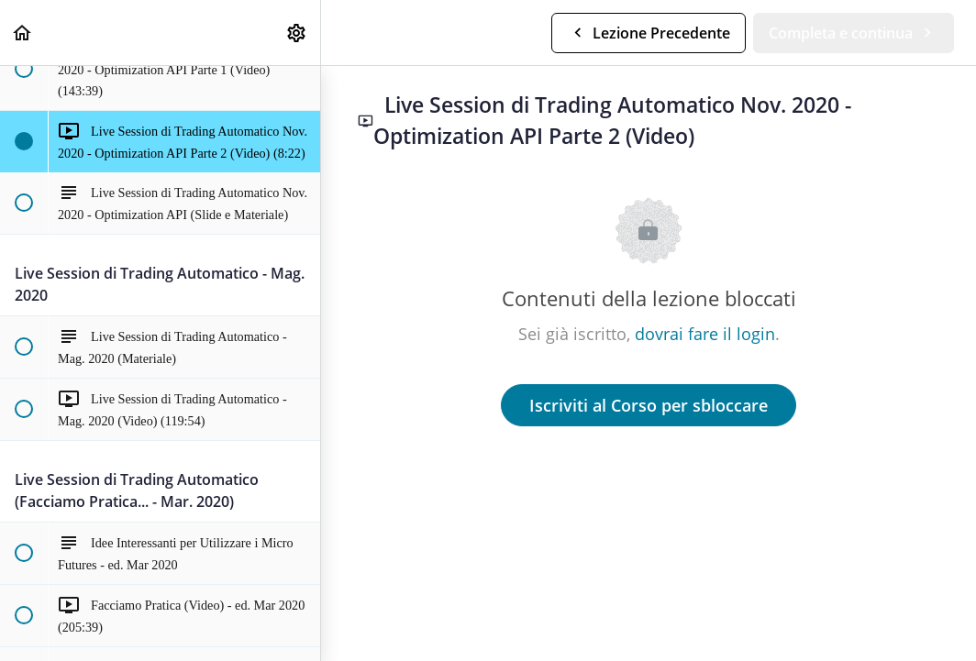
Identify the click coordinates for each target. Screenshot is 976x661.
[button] (23, 32)
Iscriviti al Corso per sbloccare (648, 405)
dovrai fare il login (705, 334)
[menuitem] (297, 32)
